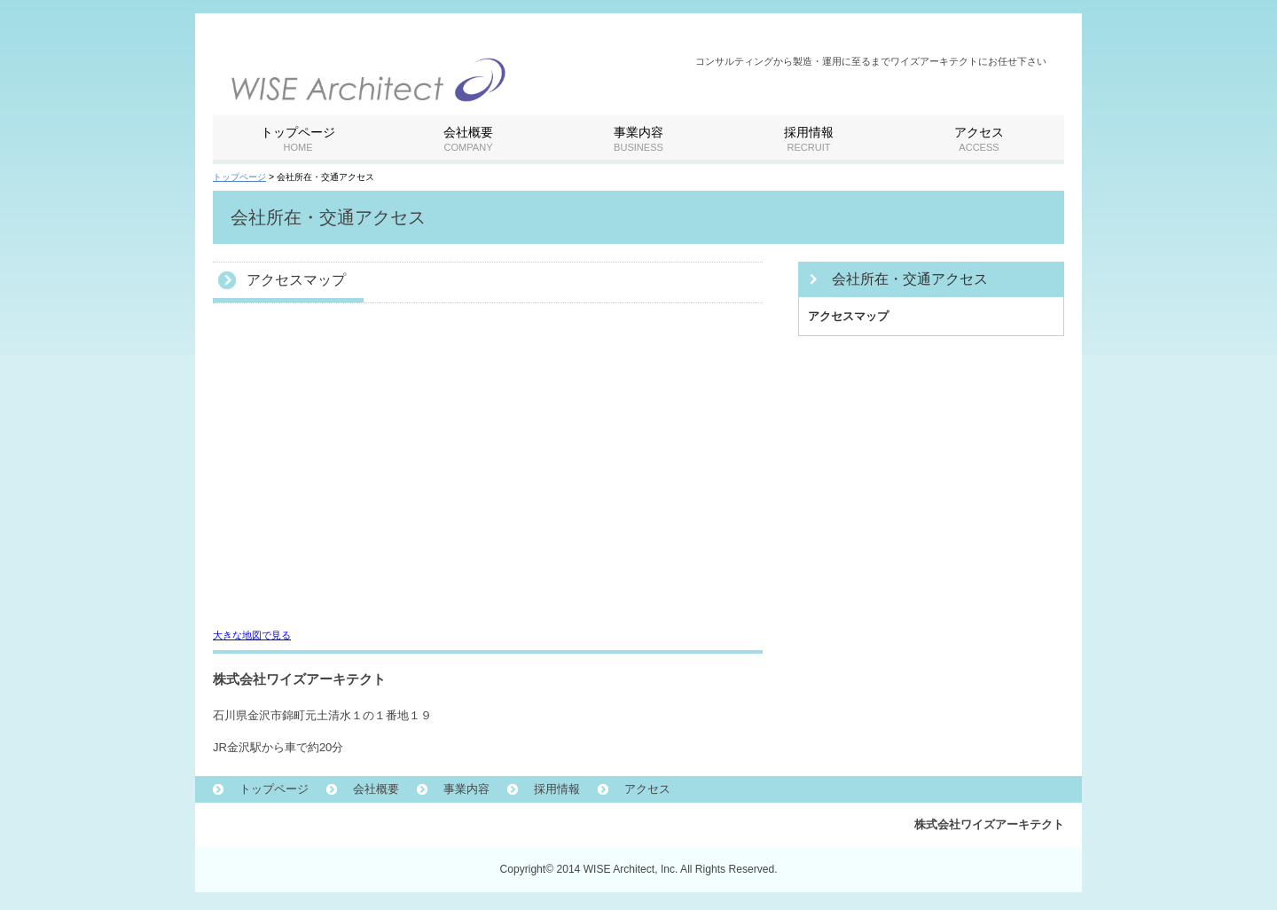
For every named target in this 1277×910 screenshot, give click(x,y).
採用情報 (557, 789)
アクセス (647, 789)
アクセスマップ (848, 316)
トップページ (239, 177)
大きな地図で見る (252, 635)
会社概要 (376, 789)
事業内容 (466, 789)
